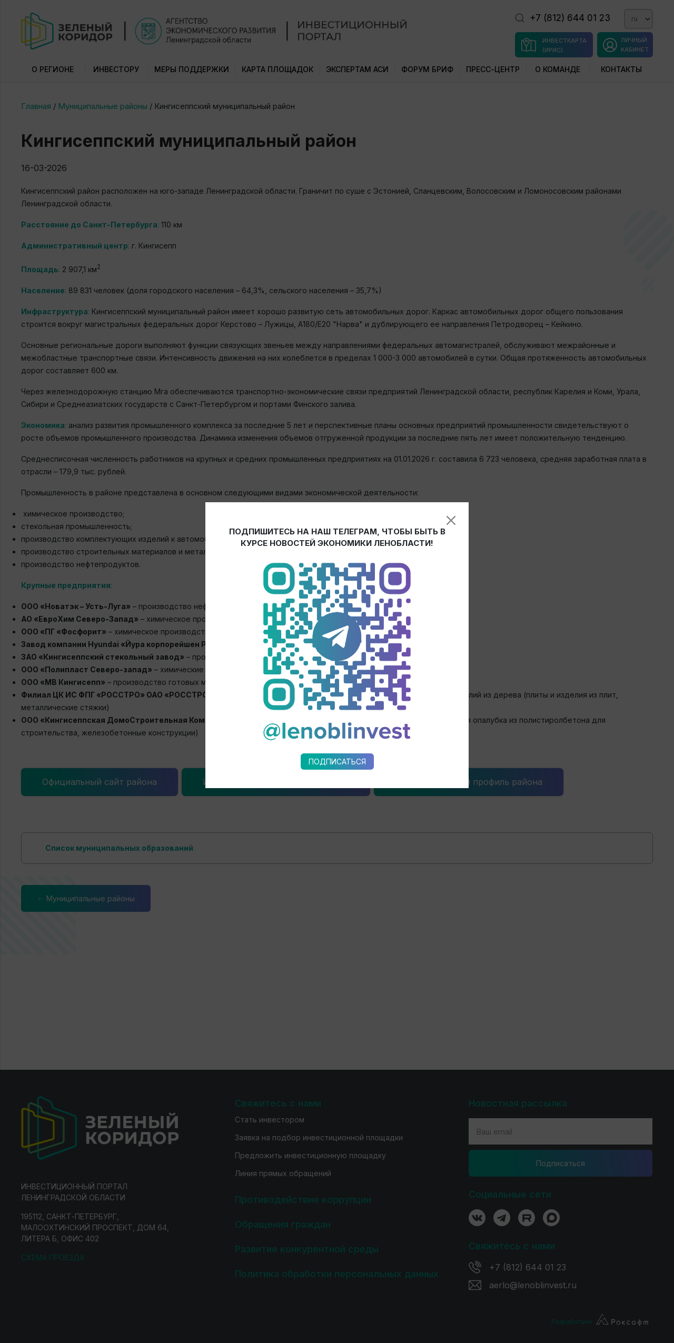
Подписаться (337, 561)
